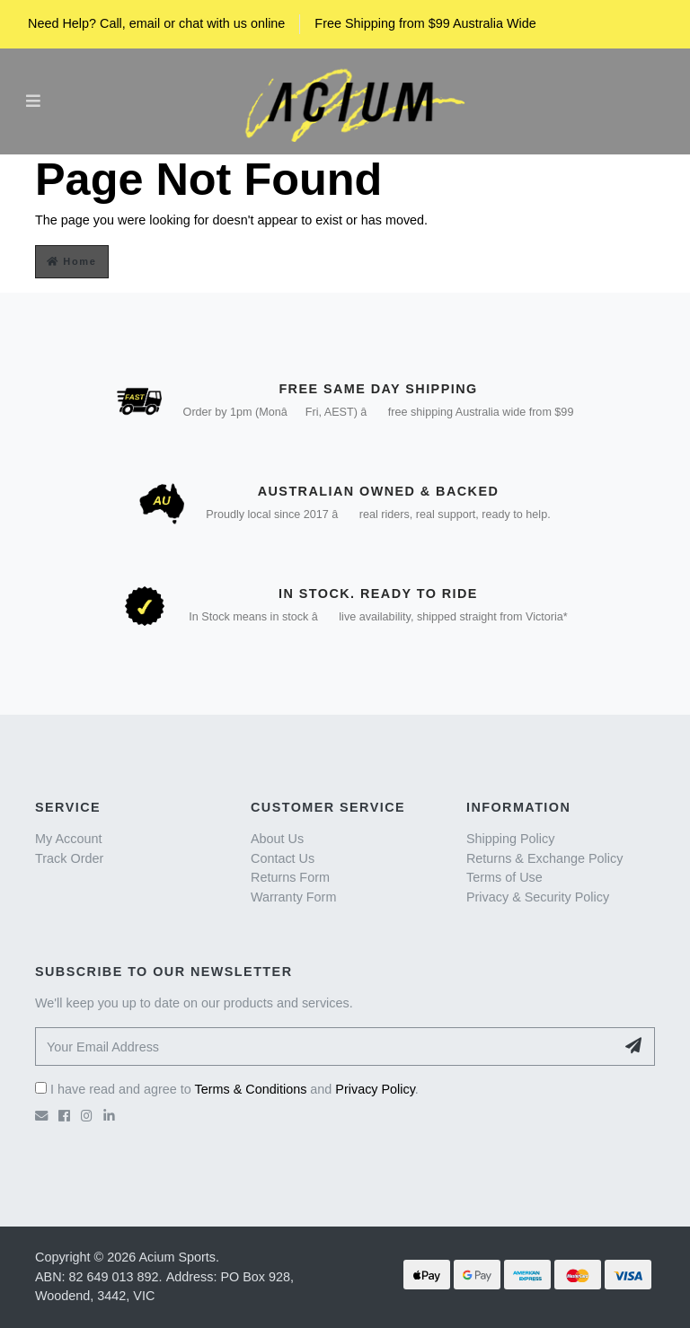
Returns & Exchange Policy (544, 858)
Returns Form (290, 877)
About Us (277, 838)
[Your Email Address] (325, 1046)
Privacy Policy (375, 1089)
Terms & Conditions (251, 1089)
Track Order (69, 858)
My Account (68, 838)
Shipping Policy (510, 838)
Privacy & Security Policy (537, 897)
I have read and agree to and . (227, 1089)
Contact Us (282, 858)
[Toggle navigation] (33, 101)
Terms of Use (504, 877)
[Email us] (41, 1116)
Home (72, 261)
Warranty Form (293, 897)
